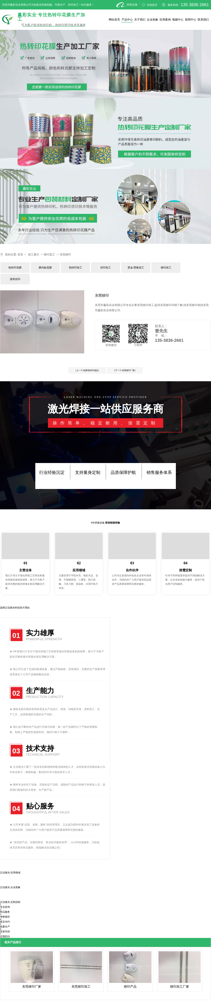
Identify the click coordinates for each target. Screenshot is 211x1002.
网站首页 (114, 19)
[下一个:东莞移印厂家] (124, 370)
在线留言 (149, 4)
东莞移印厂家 (31, 986)
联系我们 (203, 19)
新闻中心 (190, 19)
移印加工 (49, 254)
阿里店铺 (126, 4)
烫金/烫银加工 (136, 267)
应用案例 (165, 19)
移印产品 (130, 986)
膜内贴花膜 (45, 267)
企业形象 (152, 19)
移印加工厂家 (179, 986)
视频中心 (177, 19)
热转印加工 (75, 267)
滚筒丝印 (15, 279)
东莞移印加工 (81, 986)
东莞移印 (65, 254)
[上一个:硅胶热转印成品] (87, 370)
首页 (20, 254)
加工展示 (33, 254)
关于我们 (139, 19)
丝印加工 (105, 267)
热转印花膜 (15, 267)
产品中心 (127, 19)
